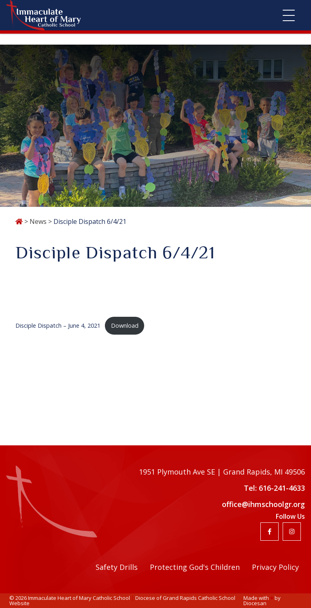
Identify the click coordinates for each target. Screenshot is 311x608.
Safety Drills (117, 567)
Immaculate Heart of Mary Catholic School (79, 598)
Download (124, 325)
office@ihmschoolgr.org (263, 504)
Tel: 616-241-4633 (274, 488)
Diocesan (254, 603)
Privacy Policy (275, 567)
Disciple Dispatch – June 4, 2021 (57, 325)
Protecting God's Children (195, 567)
